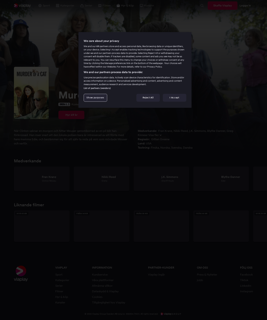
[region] (135, 70)
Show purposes (95, 97)
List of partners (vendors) (97, 88)
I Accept (174, 97)
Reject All (148, 97)
